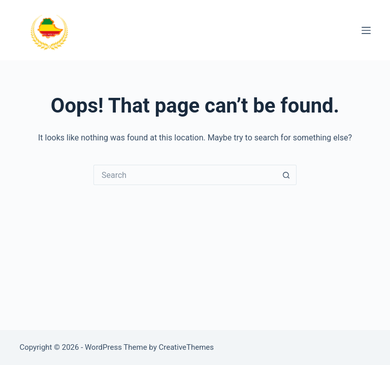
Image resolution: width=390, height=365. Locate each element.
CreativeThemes (186, 347)
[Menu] (366, 30)
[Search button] (286, 175)
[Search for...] (184, 175)
